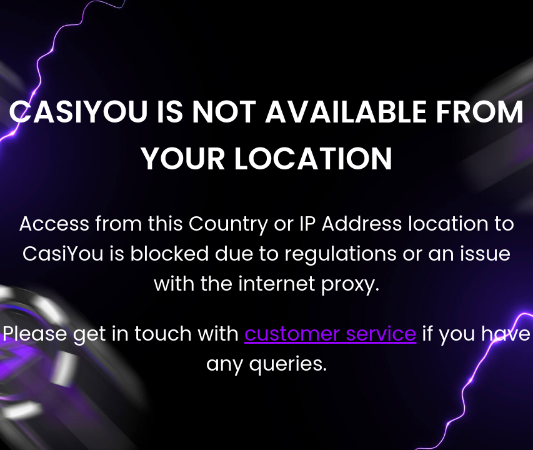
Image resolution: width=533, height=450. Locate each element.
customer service (330, 333)
